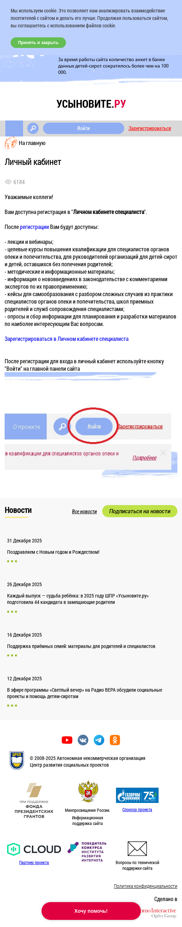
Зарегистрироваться (149, 128)
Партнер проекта (34, 862)
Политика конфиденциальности (145, 886)
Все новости (84, 511)
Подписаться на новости (139, 511)
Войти (83, 128)
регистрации (34, 226)
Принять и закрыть (38, 42)
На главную (32, 142)
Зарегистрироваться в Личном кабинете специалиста (66, 338)
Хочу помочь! (91, 911)
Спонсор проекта (137, 809)
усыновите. (91, 104)
